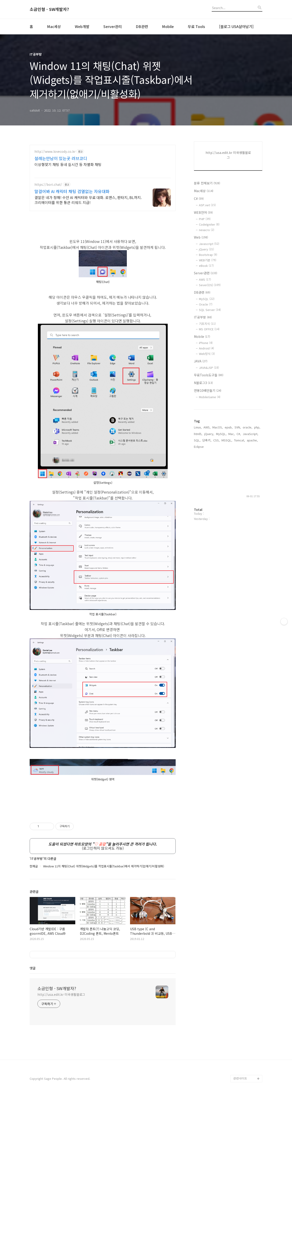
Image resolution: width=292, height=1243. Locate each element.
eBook (206, 265)
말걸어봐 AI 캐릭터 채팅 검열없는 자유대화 (72, 191)
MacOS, (217, 427)
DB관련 (142, 26)
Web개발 (82, 26)
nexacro (206, 230)
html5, (198, 434)
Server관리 (112, 26)
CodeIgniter (209, 224)
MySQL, (221, 434)
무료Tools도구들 (208, 375)
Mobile (168, 26)
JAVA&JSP (209, 367)
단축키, (206, 440)
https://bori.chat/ (48, 184)
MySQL (206, 299)
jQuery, (209, 434)
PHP (205, 219)
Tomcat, (239, 440)
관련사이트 (240, 1225)
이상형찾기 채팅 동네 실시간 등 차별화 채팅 (68, 164)
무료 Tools (196, 26)
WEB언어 (203, 212)
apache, (252, 440)
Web (201, 237)
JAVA (200, 361)
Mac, (231, 434)
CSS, (216, 440)
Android (206, 348)
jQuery (206, 249)
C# (199, 198)
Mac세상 (54, 26)
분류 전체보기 (207, 183)
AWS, (207, 427)
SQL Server (210, 310)
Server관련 (205, 273)
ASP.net (207, 205)
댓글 (33, 1114)
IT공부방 (203, 317)
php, (257, 427)
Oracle (205, 304)
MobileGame (209, 397)
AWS (205, 279)
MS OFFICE (209, 329)
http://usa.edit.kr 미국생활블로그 (61, 1141)
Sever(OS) (210, 285)
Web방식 (207, 354)
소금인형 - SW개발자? (49, 9)
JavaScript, (250, 434)
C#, (239, 434)
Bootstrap (208, 254)
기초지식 (207, 323)
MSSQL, (227, 440)
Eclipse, (199, 446)
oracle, (247, 427)
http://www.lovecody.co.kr (55, 151)
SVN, (238, 427)
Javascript (209, 244)
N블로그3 (203, 382)
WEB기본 (207, 260)
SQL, (197, 440)
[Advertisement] (103, 840)
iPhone (206, 343)
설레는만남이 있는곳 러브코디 (60, 158)
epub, (229, 427)
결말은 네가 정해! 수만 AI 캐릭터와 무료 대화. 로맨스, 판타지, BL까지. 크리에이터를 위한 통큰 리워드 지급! (88, 200)
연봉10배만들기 (207, 390)
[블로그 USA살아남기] (236, 26)
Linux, (198, 427)
